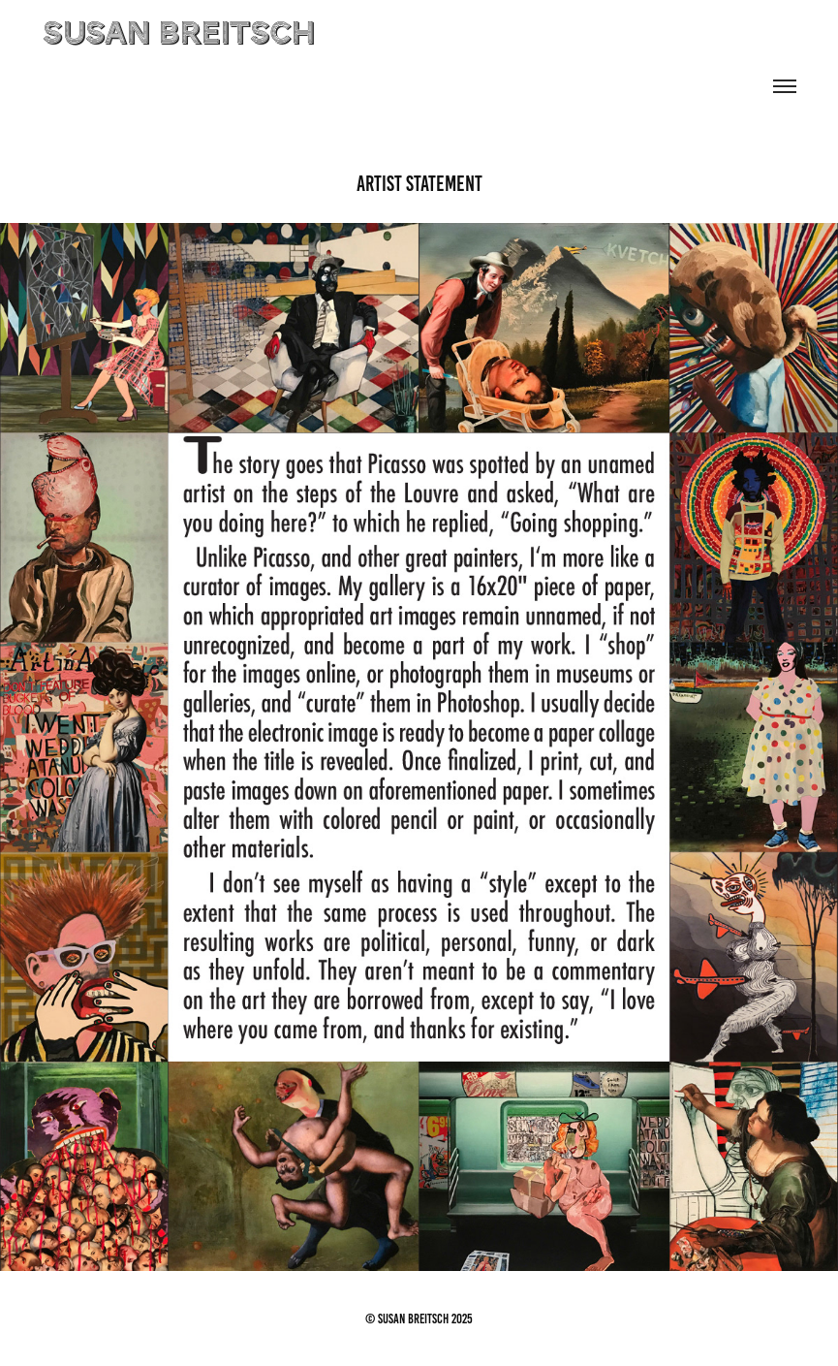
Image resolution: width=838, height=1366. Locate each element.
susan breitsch (178, 34)
